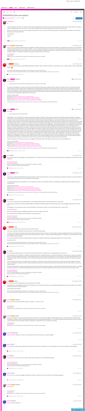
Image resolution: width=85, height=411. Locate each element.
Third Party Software (9, 18)
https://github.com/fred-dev (12, 163)
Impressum (77, 1)
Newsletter (30, 7)
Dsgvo (72, 1)
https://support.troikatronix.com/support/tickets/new (24, 96)
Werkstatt (22, 7)
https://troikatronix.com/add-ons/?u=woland (32, 98)
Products (4, 7)
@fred (8, 174)
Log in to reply (79, 18)
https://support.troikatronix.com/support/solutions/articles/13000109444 (29, 99)
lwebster (9, 332)
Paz (8, 63)
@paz (8, 111)
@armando (9, 81)
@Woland (12, 155)
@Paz (16, 109)
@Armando (9, 65)
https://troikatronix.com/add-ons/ (17, 98)
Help (16, 7)
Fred (8, 155)
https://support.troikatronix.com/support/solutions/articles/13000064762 (26, 97)
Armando (9, 45)
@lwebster (12, 355)
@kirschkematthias (19, 45)
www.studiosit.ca (10, 55)
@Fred (15, 281)
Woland (8, 79)
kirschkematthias (10, 21)
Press (67, 1)
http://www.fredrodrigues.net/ (12, 161)
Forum (11, 7)
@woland (9, 157)
